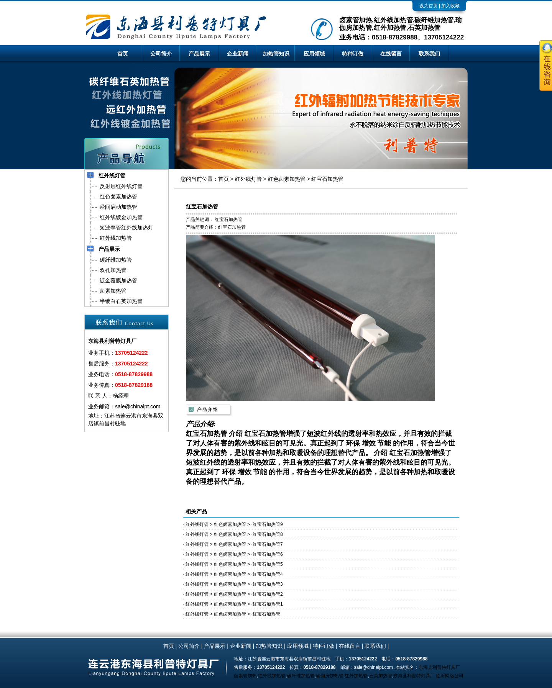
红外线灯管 (248, 179)
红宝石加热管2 (268, 594)
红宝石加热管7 (268, 544)
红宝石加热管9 (268, 524)
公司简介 (161, 54)
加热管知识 (276, 54)
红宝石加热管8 (268, 534)
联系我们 (429, 54)
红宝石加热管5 (268, 564)
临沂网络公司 (449, 675)
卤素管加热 (245, 675)
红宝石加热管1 (268, 604)
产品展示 (199, 54)
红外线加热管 (272, 675)
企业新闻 (237, 54)
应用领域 (314, 54)
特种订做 (352, 54)
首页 (122, 54)
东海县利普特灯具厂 (439, 667)
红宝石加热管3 (268, 584)
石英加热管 (380, 675)
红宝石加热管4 (268, 574)
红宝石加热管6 (268, 554)
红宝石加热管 (327, 179)
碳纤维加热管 (301, 675)
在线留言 (391, 54)
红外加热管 (356, 675)
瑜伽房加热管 (329, 675)
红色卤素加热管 (287, 179)
